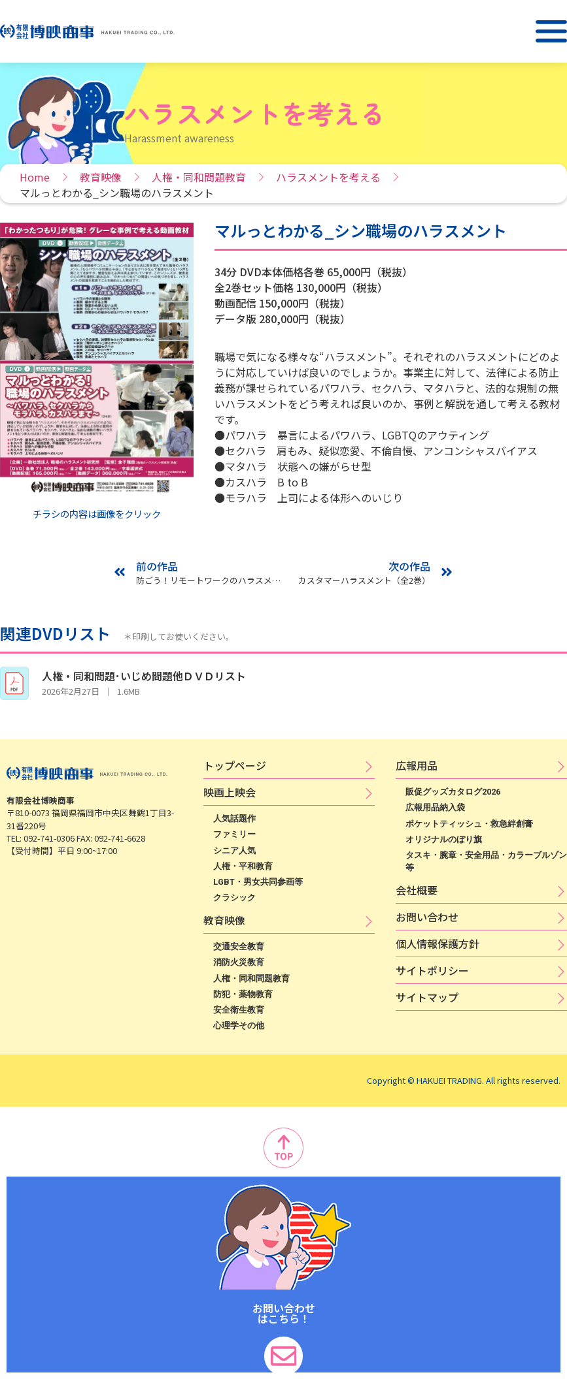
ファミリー (234, 834)
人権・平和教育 (243, 866)
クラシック (234, 897)
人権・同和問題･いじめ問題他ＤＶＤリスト (144, 676)
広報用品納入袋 (435, 807)
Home (35, 177)
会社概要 (417, 890)
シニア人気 (234, 850)
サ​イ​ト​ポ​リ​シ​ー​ (432, 970)
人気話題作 (234, 818)
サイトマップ (427, 997)
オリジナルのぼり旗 (443, 839)
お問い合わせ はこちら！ (283, 1313)
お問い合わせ (427, 917)
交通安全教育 (238, 946)
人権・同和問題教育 (199, 177)
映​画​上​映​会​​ (229, 792)
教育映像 (101, 177)
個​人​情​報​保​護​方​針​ (437, 943)
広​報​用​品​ (417, 765)
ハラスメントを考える (328, 177)
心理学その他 (238, 1025)
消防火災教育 (238, 962)
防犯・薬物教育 (243, 994)
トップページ (234, 765)
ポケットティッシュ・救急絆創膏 (469, 824)
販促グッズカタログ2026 (452, 792)
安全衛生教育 (238, 1010)
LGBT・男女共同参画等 (258, 882)
